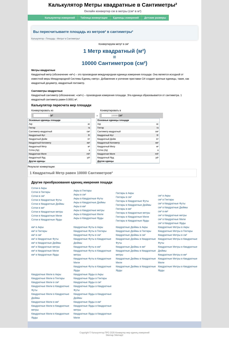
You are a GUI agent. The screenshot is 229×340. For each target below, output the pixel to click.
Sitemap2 (118, 335)
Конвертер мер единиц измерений (132, 332)
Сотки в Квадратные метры (47, 211)
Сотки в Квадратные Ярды (46, 219)
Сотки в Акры (39, 188)
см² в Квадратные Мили (172, 219)
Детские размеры (155, 17)
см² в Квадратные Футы (171, 203)
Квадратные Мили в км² (45, 301)
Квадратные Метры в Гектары (175, 231)
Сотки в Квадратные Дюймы (47, 203)
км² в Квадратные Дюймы (46, 242)
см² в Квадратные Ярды (172, 223)
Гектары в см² (124, 197)
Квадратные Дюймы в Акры (132, 227)
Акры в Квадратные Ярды (88, 218)
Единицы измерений (126, 17)
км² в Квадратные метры (45, 246)
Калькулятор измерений (60, 17)
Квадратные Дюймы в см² (131, 235)
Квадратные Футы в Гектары (90, 231)
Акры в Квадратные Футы (88, 198)
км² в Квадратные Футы (45, 238)
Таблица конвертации (94, 17)
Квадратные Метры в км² (172, 254)
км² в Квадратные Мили (45, 250)
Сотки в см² (38, 196)
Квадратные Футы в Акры (88, 227)
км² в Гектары (39, 231)
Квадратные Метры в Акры (173, 227)
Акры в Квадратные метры (89, 210)
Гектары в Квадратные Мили (132, 216)
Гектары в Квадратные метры (133, 212)
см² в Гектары (166, 199)
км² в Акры (37, 227)
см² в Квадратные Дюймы (173, 207)
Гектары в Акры (125, 193)
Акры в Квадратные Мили (88, 214)
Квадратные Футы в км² (87, 246)
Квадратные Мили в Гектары (48, 278)
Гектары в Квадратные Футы (132, 201)
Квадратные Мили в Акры (46, 274)
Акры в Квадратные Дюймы (90, 202)
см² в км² (163, 211)
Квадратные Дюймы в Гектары (133, 231)
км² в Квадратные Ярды (45, 254)
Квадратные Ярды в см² (87, 282)
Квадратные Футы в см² (87, 235)
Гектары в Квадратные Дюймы (133, 204)
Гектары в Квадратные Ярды (132, 220)
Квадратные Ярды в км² (87, 301)
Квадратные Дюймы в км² (130, 246)
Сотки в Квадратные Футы (46, 199)
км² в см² (36, 235)
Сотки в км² (38, 207)
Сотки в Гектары (40, 192)
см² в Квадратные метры (172, 215)
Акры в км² (80, 206)
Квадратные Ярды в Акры (88, 274)
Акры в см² (80, 194)
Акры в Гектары (83, 190)
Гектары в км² (123, 208)
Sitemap (110, 335)
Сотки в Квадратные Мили (46, 215)
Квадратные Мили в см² (45, 282)
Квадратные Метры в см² (172, 235)
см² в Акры (164, 195)
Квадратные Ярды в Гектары (90, 278)
